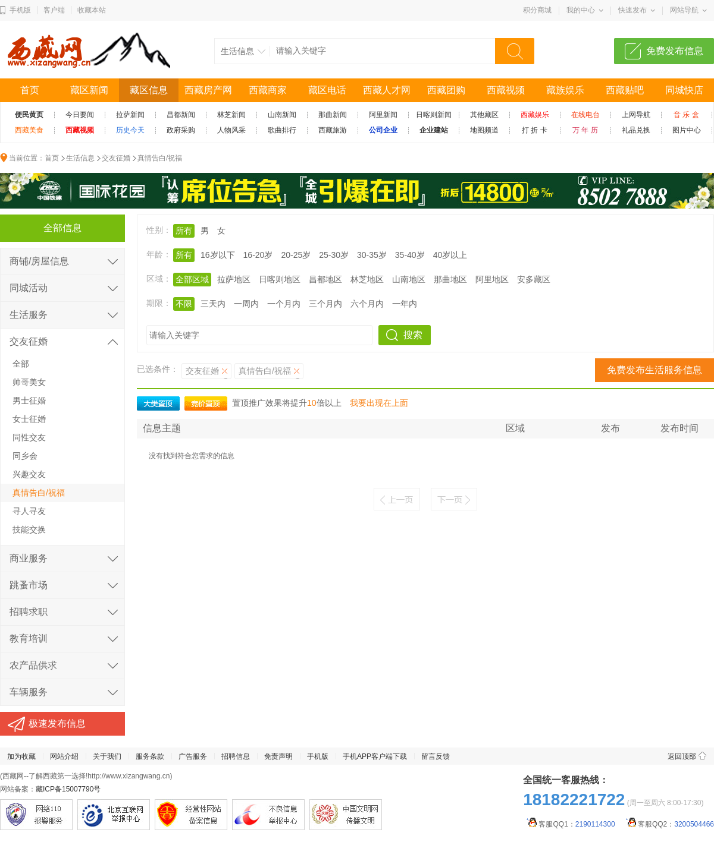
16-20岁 (258, 255)
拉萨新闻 (130, 115)
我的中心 (580, 10)
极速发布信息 (57, 723)
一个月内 (283, 303)
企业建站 (433, 130)
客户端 (54, 10)
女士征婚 (29, 419)
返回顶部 (682, 756)
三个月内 (325, 303)
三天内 (213, 303)
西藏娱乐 (535, 115)
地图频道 (484, 130)
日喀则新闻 (434, 115)
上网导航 (636, 115)
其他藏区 (484, 115)
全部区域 (192, 279)
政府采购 (181, 130)
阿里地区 (492, 279)
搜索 (412, 335)
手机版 (20, 10)
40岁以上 (450, 255)
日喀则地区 (279, 279)
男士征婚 (29, 400)
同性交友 (29, 437)
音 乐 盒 (686, 115)
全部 (20, 363)
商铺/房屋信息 (39, 261)
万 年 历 (585, 130)
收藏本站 (91, 10)
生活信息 (80, 158)
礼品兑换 (636, 130)
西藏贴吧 (625, 90)
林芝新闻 (231, 115)
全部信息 (62, 228)
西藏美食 (29, 130)
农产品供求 (33, 665)
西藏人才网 (387, 90)
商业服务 (29, 558)
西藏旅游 (332, 130)
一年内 (404, 303)
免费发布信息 (674, 51)
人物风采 (231, 130)
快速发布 (632, 10)
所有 (184, 230)
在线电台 (585, 115)
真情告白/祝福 (159, 158)
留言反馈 (435, 756)
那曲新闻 (332, 115)
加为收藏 (21, 756)
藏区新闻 (89, 90)
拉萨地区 (233, 279)
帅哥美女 (29, 382)
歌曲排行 (282, 130)
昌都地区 (325, 279)
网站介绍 (64, 756)
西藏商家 (268, 90)
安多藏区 (533, 279)
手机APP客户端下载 (375, 756)
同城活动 (29, 288)
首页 (29, 90)
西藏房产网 (208, 90)
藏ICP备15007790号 (68, 789)
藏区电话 (327, 90)
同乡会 (24, 456)
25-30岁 (334, 255)
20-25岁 (296, 255)
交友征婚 (116, 158)
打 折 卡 (534, 130)
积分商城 (537, 10)
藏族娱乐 (565, 90)
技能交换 (29, 529)
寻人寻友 (29, 511)
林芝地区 (367, 279)
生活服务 (29, 315)
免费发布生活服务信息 (654, 370)
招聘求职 (29, 612)
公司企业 (383, 130)
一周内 (246, 303)
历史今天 (130, 130)
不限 (184, 303)
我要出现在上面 (379, 403)
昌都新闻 (181, 115)
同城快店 (684, 90)
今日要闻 (79, 115)
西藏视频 (506, 90)
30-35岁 (372, 255)
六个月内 (367, 303)
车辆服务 (29, 692)
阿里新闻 (383, 115)
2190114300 (595, 824)
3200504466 (694, 824)
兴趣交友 (29, 474)
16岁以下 (218, 255)
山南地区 (408, 279)
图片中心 (686, 130)
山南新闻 (282, 115)
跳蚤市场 (29, 585)
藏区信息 (149, 90)
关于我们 (107, 756)
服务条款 (150, 756)
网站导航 (684, 10)
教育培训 (29, 638)
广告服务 (192, 756)
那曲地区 (450, 279)
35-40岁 (410, 255)
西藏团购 (446, 90)
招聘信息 (235, 756)
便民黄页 (29, 115)
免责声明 (278, 756)
